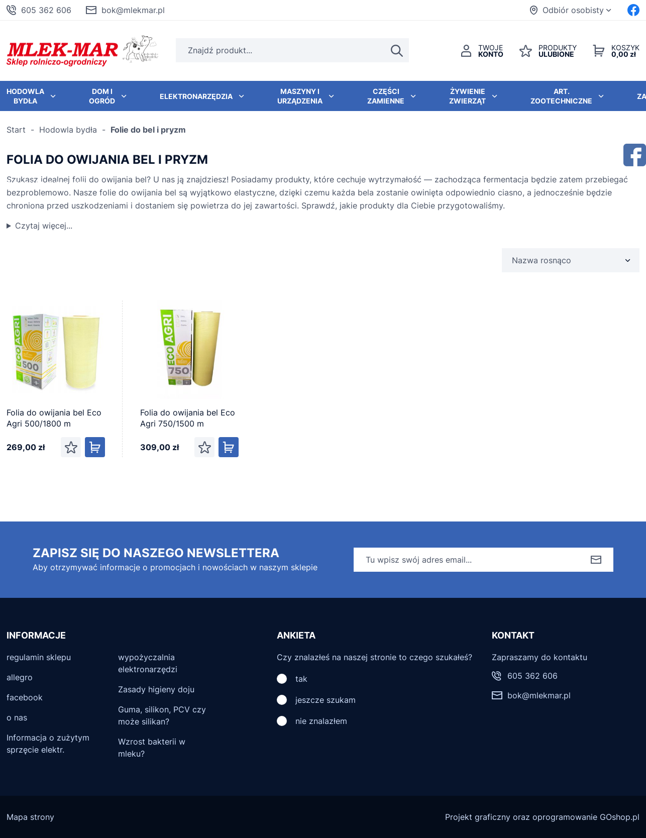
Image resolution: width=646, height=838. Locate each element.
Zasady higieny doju (156, 689)
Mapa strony (30, 817)
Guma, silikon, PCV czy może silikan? (162, 715)
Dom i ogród (102, 96)
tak (301, 679)
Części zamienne (385, 96)
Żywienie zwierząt (467, 96)
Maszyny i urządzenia (299, 96)
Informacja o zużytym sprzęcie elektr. (48, 743)
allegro (20, 677)
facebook (25, 697)
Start (16, 130)
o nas (17, 717)
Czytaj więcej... (43, 226)
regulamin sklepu (39, 657)
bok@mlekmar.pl (133, 10)
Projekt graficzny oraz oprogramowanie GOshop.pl (542, 817)
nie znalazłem (321, 721)
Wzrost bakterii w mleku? (151, 748)
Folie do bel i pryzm (148, 130)
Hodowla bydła (68, 130)
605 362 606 (46, 10)
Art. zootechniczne (561, 96)
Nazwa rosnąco (541, 260)
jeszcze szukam (325, 700)
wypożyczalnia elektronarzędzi (147, 663)
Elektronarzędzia (196, 96)
